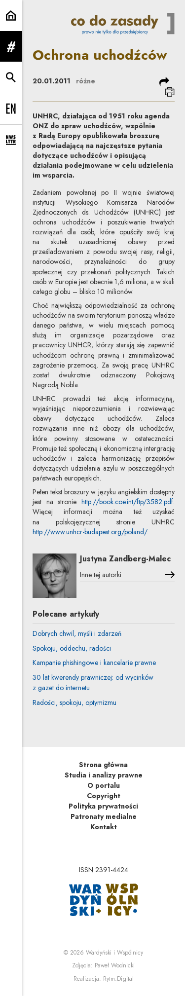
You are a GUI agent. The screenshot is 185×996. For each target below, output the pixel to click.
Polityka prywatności (103, 806)
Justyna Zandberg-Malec (125, 558)
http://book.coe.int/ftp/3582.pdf (127, 502)
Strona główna (103, 765)
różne (85, 81)
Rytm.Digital (118, 978)
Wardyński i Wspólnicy (114, 952)
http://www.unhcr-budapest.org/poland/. (90, 532)
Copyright (103, 796)
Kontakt (103, 827)
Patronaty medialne (104, 816)
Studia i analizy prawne (104, 775)
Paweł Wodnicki (115, 965)
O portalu (103, 785)
